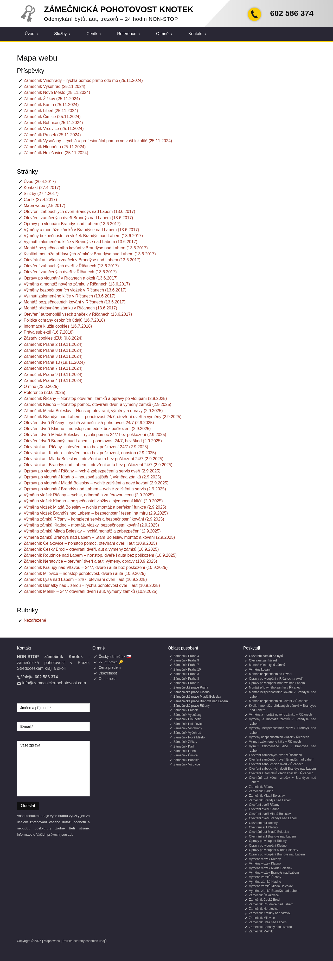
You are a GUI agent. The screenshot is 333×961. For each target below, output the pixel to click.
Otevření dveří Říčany (264, 805)
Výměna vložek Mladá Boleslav (270, 868)
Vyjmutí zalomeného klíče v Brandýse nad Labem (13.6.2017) (80, 241)
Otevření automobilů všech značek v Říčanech (281, 773)
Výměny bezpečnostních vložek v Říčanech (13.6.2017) (75, 290)
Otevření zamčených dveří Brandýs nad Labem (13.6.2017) (78, 218)
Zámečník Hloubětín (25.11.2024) (55, 147)
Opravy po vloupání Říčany (268, 841)
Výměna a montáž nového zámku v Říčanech (280, 714)
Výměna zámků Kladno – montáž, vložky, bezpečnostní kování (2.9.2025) (91, 525)
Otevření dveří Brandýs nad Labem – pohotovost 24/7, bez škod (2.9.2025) (93, 441)
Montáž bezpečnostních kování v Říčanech (279, 701)
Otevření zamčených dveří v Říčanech (275, 755)
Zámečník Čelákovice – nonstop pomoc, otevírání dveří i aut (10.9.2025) (90, 543)
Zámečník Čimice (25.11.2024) (52, 116)
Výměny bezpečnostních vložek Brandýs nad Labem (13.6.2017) (83, 235)
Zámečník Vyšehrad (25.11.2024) (54, 86)
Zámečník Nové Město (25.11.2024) (57, 92)
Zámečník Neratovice (263, 909)
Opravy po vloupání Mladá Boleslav (273, 850)
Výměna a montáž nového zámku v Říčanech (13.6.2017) (77, 284)
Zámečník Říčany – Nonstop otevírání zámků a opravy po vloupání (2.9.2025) (95, 398)
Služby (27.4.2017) (41, 193)
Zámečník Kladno (261, 791)
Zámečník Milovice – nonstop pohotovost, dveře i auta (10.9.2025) (85, 573)
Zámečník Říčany (261, 787)
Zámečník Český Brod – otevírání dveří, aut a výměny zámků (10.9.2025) (91, 549)
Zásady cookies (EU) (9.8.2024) (53, 338)
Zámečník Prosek (186, 710)
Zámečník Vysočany (188, 715)
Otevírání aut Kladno (263, 827)
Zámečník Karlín (185, 746)
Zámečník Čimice (186, 755)
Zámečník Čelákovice (264, 895)
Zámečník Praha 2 (186, 683)
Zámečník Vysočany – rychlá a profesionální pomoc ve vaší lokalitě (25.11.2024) (98, 141)
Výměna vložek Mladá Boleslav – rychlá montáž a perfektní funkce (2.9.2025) (95, 507)
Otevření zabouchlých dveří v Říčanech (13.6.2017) (71, 266)
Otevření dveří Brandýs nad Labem (273, 818)
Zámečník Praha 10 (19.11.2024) (54, 362)
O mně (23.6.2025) (41, 386)
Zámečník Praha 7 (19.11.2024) (53, 368)
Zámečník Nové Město (189, 737)
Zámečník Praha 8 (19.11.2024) (53, 350)
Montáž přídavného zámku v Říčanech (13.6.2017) (70, 308)
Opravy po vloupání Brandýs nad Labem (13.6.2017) (72, 224)
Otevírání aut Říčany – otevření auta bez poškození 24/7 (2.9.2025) (86, 447)
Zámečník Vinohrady (188, 728)
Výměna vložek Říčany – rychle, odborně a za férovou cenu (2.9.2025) (89, 495)
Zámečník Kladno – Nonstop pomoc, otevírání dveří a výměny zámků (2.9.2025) (97, 404)
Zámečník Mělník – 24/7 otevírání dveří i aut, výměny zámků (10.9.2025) (90, 591)
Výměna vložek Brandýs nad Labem (274, 872)
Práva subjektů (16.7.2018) (49, 332)
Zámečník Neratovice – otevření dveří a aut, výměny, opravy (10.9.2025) (90, 561)
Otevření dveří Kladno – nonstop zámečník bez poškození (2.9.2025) (87, 428)
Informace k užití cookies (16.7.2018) (58, 326)
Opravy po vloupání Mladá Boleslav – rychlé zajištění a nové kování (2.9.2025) (96, 483)
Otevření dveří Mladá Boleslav (270, 814)
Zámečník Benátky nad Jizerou (270, 927)
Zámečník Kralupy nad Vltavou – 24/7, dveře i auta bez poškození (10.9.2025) (96, 567)
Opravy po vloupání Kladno (268, 845)
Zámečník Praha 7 (186, 665)
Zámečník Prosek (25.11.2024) (52, 135)
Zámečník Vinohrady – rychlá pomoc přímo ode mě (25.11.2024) (83, 80)
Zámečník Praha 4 (186, 656)
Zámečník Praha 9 (186, 660)
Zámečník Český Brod (264, 899)
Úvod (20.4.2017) (40, 181)
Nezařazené (35, 620)
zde (71, 834)
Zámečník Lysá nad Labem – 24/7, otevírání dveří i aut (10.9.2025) (85, 579)
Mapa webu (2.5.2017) (44, 205)
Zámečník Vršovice (187, 764)
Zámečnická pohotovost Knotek (119, 9)
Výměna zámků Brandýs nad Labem (274, 891)
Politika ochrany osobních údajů (84, 941)
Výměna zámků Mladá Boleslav (270, 886)
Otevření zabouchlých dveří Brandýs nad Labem (282, 768)
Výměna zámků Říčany (265, 877)
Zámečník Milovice (262, 918)
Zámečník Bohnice (186, 760)
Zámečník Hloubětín (187, 719)
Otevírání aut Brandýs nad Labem (272, 836)
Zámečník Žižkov (185, 742)
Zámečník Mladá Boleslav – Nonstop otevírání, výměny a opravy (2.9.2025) (93, 410)
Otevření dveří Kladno (264, 809)
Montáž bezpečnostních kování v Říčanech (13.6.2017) (74, 302)
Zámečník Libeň (185, 751)
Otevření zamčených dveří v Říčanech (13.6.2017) (70, 272)
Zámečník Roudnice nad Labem (271, 904)
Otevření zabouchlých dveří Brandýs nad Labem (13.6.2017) (79, 211)
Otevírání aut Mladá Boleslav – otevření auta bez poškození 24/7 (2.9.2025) (93, 459)
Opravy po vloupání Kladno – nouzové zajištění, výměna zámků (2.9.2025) (92, 477)
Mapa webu (52, 941)
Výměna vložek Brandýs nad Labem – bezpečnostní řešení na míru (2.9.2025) (96, 513)
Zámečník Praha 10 (187, 669)
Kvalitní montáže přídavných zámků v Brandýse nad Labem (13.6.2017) (90, 254)
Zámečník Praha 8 (186, 678)
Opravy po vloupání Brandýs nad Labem (277, 683)
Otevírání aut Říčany (263, 823)
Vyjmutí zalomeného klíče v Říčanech (275, 741)
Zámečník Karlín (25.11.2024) (51, 104)
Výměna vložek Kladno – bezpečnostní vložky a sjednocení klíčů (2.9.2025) (93, 501)
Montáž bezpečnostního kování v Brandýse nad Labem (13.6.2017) (86, 248)
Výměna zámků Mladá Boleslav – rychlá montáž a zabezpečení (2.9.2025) (92, 531)
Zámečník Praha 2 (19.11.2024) (53, 344)
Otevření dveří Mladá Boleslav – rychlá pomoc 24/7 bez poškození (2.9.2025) (95, 434)
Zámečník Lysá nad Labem (267, 922)
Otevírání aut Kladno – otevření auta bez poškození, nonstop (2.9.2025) (90, 453)
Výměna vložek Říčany (265, 859)
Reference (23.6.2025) (44, 392)
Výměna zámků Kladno (265, 882)
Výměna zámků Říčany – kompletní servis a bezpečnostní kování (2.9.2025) (94, 519)
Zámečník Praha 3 (186, 674)
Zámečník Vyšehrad (187, 733)
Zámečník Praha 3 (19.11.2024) (53, 356)
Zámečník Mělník (261, 931)
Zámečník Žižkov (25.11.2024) (52, 98)
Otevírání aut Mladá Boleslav (269, 832)
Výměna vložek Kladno (265, 863)
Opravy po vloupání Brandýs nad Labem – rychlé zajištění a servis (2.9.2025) (95, 489)
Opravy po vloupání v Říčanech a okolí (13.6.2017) (71, 278)
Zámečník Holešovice (188, 724)
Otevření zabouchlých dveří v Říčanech (276, 764)
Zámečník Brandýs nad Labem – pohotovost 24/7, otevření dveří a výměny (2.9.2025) (103, 416)
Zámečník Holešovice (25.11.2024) (56, 153)
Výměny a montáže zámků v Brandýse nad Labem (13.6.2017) (81, 230)
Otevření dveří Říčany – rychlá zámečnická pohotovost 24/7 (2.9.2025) (89, 422)
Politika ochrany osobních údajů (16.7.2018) (64, 320)
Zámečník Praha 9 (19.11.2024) (53, 374)
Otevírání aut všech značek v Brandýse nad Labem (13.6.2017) (82, 260)
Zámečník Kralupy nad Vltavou (270, 913)
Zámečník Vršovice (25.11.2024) (54, 128)
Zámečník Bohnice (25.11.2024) (53, 122)
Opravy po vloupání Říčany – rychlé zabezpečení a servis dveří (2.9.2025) (92, 471)
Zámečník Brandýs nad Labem (270, 800)
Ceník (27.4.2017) (40, 199)
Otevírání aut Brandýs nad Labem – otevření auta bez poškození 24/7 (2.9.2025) (98, 465)
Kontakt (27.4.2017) (42, 187)
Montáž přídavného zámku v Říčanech (275, 687)
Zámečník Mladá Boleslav (267, 795)
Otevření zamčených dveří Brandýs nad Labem (281, 759)
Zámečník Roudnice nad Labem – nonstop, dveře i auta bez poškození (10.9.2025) (100, 555)
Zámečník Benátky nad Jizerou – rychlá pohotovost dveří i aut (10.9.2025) (92, 585)
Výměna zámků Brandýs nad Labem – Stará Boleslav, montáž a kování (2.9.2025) (99, 537)
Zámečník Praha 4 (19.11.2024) (53, 380)
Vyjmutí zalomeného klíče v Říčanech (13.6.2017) (69, 296)
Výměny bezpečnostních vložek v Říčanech (279, 737)
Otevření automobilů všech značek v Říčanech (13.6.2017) (78, 314)
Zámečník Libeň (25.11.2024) (51, 110)
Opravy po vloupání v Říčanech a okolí (276, 678)
